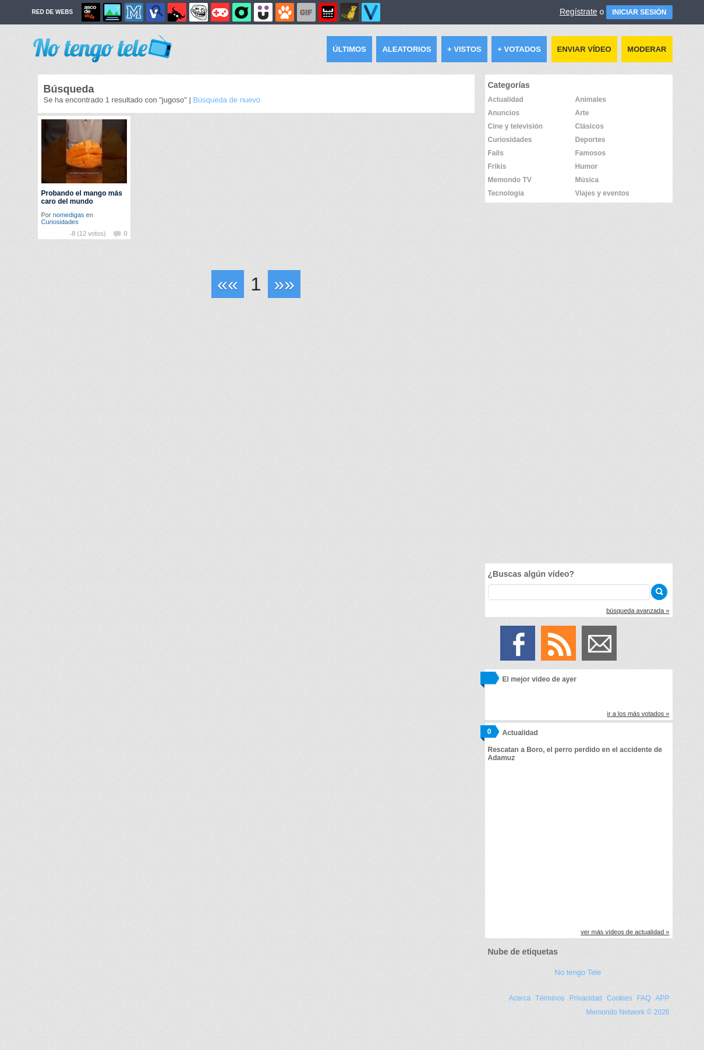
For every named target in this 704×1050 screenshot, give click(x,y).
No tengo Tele (578, 972)
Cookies (619, 998)
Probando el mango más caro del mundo (81, 197)
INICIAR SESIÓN (639, 12)
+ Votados (519, 49)
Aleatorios (406, 49)
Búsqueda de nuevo (226, 99)
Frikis (497, 166)
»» (284, 284)
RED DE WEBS (52, 12)
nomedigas (68, 214)
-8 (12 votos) (88, 233)
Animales (590, 99)
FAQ (644, 998)
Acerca (519, 998)
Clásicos (589, 126)
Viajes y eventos (602, 193)
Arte (582, 113)
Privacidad (585, 998)
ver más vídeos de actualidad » (625, 931)
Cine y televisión (515, 126)
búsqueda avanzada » (637, 610)
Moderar (646, 49)
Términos (549, 998)
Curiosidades (60, 221)
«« (227, 284)
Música (587, 180)
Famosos (590, 153)
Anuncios (504, 113)
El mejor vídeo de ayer (539, 679)
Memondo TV (510, 180)
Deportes (590, 140)
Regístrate (578, 11)
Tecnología (506, 193)
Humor (586, 166)
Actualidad (505, 99)
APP (662, 998)
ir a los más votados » (638, 713)
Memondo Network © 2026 (628, 1012)
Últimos (349, 49)
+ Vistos (464, 49)
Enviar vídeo (584, 49)
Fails (496, 153)
